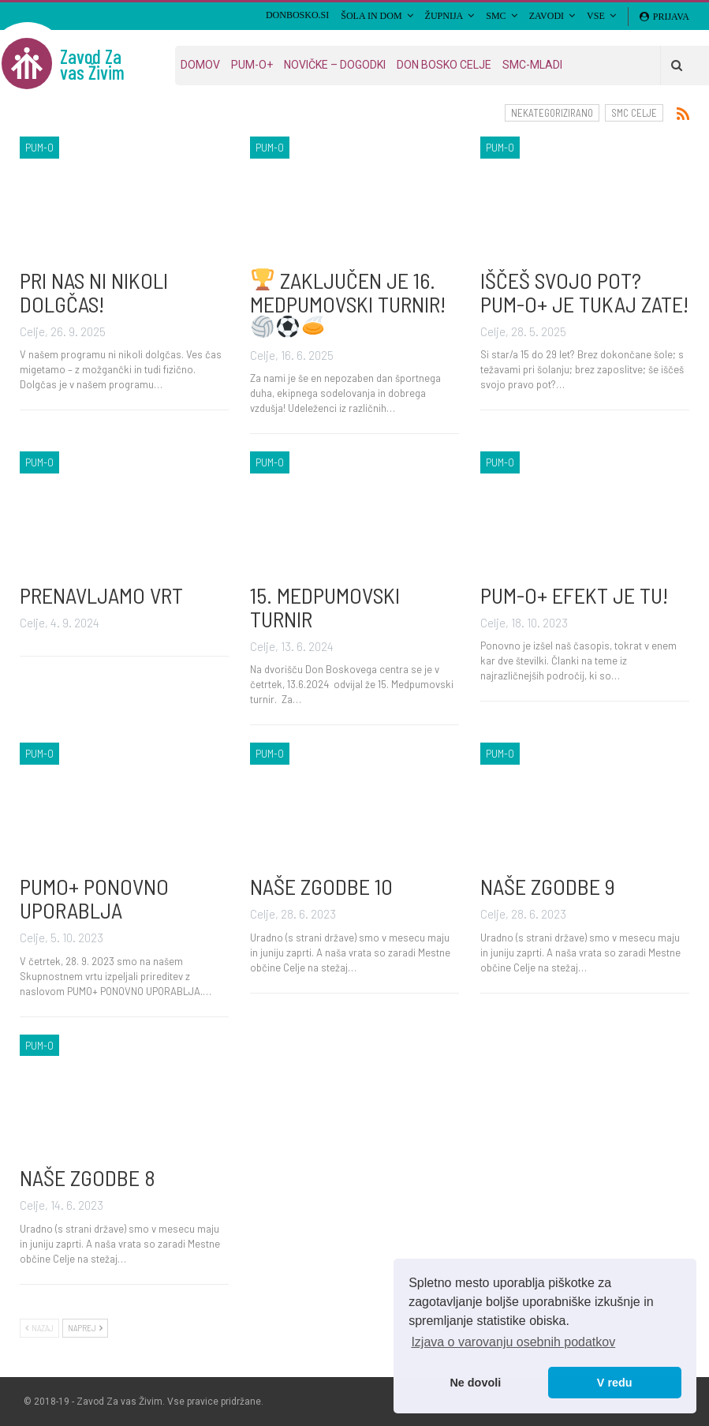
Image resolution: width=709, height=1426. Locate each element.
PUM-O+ (252, 64)
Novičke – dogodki (335, 64)
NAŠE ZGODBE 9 (547, 886)
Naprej (85, 1328)
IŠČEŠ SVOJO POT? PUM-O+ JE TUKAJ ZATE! (584, 292)
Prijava (664, 16)
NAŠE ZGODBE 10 (321, 886)
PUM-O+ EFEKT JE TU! (574, 595)
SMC (496, 15)
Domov (200, 64)
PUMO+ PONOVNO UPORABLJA (94, 898)
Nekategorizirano (552, 113)
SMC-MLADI (532, 64)
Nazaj (39, 1328)
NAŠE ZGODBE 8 (87, 1177)
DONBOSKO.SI (297, 15)
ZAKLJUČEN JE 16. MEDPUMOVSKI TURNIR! (348, 303)
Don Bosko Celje (444, 64)
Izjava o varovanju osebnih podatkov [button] (513, 1342)
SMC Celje (634, 113)
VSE (596, 15)
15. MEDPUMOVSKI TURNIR (325, 607)
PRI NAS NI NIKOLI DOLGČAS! (94, 292)
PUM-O (39, 147)
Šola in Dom (371, 15)
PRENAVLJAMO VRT (101, 595)
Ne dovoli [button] (475, 1382)
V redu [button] (615, 1382)
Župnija (444, 15)
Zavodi (546, 15)
